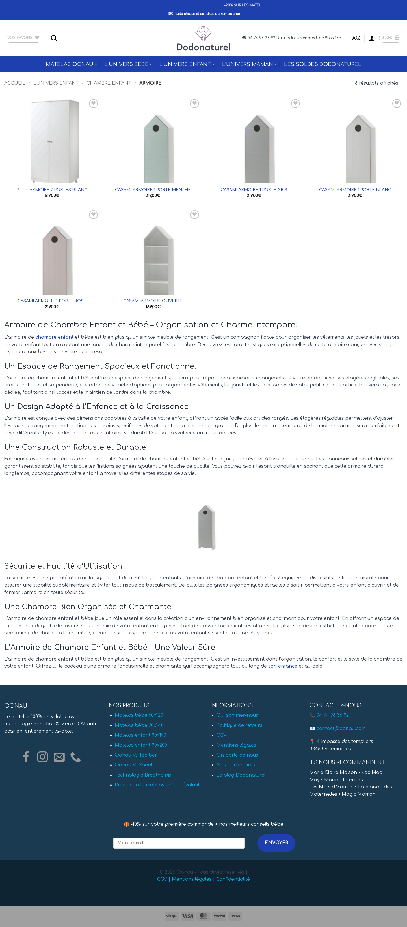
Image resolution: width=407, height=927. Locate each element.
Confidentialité (233, 879)
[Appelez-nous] (75, 758)
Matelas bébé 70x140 (139, 725)
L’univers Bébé (128, 64)
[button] (371, 38)
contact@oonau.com (341, 728)
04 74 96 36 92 (333, 715)
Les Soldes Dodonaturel (322, 64)
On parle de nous (237, 755)
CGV (221, 735)
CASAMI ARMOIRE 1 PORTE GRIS (254, 189)
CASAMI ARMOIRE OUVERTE (153, 301)
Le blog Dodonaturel (241, 775)
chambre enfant (54, 337)
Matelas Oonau (71, 64)
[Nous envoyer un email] (59, 758)
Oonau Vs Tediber (136, 755)
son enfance (282, 666)
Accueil (14, 83)
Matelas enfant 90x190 (140, 735)
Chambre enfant (108, 83)
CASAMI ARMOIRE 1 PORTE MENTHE (153, 189)
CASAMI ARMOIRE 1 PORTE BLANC (355, 189)
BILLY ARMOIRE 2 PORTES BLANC (51, 189)
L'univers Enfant (56, 83)
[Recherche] (54, 38)
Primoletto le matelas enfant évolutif (157, 785)
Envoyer (276, 842)
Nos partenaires (236, 765)
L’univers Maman (249, 64)
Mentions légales (236, 745)
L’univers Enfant (187, 64)
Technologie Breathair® (143, 775)
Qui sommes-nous (237, 715)
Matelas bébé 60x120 (139, 715)
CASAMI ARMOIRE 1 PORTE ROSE (52, 301)
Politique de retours (239, 725)
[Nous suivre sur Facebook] (26, 758)
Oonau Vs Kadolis (135, 765)
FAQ (355, 38)
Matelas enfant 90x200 (141, 745)
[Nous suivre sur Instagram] (42, 758)
